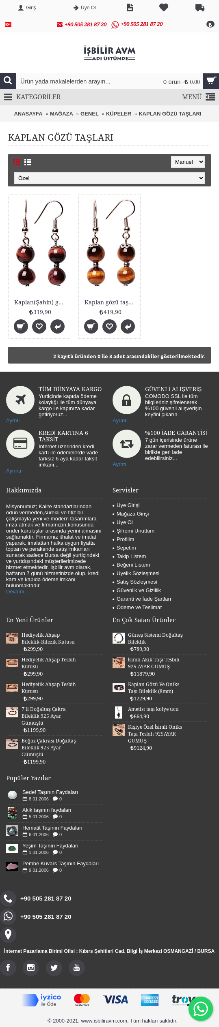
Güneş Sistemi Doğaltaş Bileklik (155, 638)
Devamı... (17, 591)
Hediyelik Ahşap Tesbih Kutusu (49, 663)
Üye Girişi (126, 505)
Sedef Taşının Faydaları (50, 792)
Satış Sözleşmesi (135, 582)
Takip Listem (129, 556)
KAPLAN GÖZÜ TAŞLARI (170, 114)
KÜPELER (118, 114)
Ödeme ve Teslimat (137, 607)
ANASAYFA (28, 114)
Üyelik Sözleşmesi (136, 573)
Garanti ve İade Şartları (142, 599)
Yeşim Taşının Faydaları (50, 846)
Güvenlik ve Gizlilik (137, 590)
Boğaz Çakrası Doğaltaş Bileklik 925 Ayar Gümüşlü (49, 747)
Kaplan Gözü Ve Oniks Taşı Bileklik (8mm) (153, 688)
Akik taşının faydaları (47, 810)
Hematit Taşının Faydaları (52, 828)
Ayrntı (13, 420)
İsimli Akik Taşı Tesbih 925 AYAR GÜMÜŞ (154, 663)
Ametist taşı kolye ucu (153, 709)
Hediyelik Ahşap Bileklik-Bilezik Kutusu (48, 638)
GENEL (89, 114)
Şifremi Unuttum (133, 531)
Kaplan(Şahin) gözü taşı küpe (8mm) (40, 302)
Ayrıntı (120, 420)
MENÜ (198, 97)
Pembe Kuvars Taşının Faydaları (60, 863)
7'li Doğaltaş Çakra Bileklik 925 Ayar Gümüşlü (44, 716)
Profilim (123, 539)
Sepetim (124, 548)
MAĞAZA (61, 114)
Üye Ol (123, 522)
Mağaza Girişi (131, 514)
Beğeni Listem (131, 565)
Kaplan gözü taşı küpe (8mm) (111, 302)
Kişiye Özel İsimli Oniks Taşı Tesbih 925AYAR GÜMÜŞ (155, 734)
